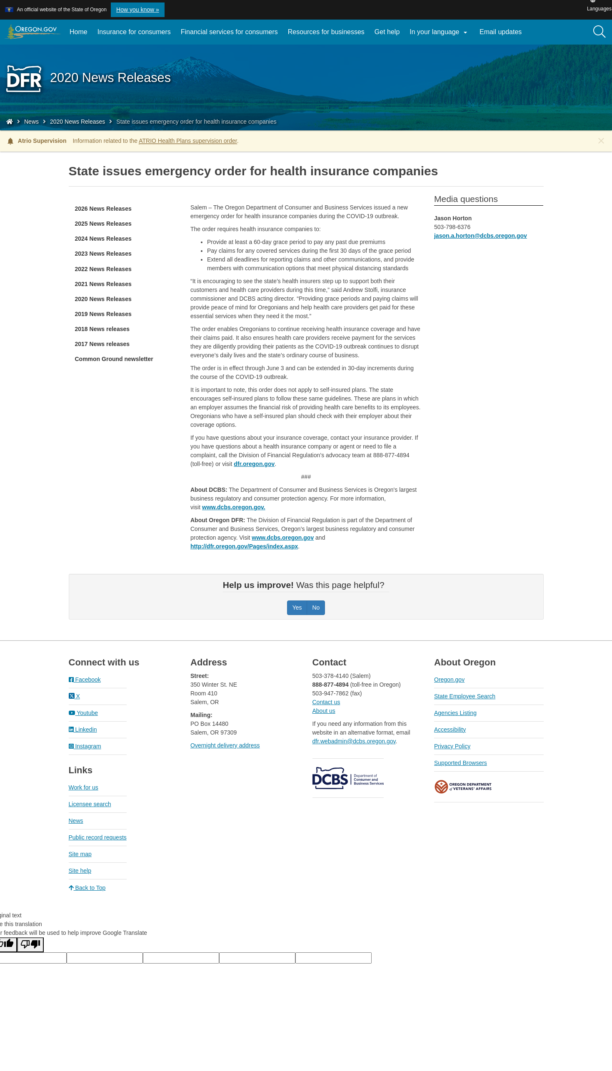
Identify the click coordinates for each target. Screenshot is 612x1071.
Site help (80, 870)
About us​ (323, 710)
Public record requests (98, 837)
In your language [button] (440, 32)
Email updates (503, 35)
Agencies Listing (455, 713)
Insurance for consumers (134, 31)
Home (78, 31)
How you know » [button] (137, 9)
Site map (80, 854)
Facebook (85, 679)
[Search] (599, 32)
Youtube (83, 713)
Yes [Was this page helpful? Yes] (297, 607)
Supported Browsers (460, 763)
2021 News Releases (103, 284)
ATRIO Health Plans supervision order (188, 140)
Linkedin (83, 729)
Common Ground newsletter (114, 359)
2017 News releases (102, 344)
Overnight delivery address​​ (225, 745)
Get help (387, 31)
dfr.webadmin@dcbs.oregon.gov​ (354, 741)
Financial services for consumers (229, 31)
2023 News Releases (103, 253)
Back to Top (87, 887)
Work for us (83, 787)
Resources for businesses (326, 31)
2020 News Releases (77, 121)
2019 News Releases (103, 314)
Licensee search (90, 804)
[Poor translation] (30, 944)
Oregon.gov (449, 679)
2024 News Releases (103, 238)
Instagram (85, 746)
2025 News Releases (103, 223)
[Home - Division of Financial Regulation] (9, 121)
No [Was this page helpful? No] (316, 607)
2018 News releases (102, 329)
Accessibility (450, 729)
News (31, 121)
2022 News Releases (103, 269)
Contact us (326, 702)
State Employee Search (464, 696)
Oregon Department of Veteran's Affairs (463, 787)
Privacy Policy (452, 746)
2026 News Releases (103, 208)
